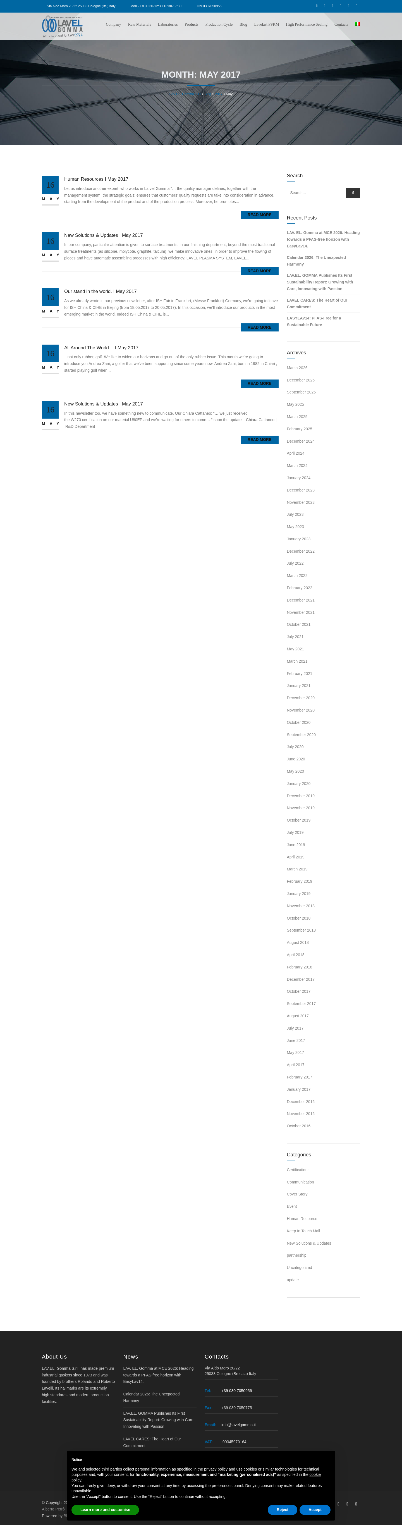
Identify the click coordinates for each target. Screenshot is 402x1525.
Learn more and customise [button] (105, 1509)
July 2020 (295, 746)
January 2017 (299, 1089)
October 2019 (299, 820)
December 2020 (301, 698)
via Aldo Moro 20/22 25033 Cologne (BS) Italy (81, 6)
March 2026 (297, 368)
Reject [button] (282, 1509)
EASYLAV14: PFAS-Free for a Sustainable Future (314, 321)
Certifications (298, 1170)
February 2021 (299, 673)
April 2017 (296, 1065)
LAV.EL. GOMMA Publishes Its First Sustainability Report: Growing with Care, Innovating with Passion (320, 282)
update (293, 1280)
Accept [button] (315, 1509)
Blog (243, 24)
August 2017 (298, 1016)
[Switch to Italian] (357, 24)
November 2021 (301, 612)
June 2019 (296, 845)
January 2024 (299, 478)
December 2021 (301, 600)
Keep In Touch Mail (303, 1231)
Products (191, 24)
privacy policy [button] (216, 1469)
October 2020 (299, 722)
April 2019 (296, 857)
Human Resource (302, 1218)
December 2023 (301, 490)
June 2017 (296, 1040)
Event (292, 1206)
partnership (297, 1255)
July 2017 (295, 1028)
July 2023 (295, 514)
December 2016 (301, 1101)
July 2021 (295, 636)
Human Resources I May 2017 (96, 179)
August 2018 (298, 942)
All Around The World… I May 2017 (101, 347)
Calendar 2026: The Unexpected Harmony (316, 260)
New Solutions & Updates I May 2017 (103, 235)
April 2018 (296, 955)
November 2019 (301, 808)
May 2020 (295, 771)
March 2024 (297, 465)
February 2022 (299, 588)
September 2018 (301, 930)
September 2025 (301, 392)
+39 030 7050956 (236, 1390)
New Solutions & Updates (309, 1243)
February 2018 (299, 967)
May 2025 (295, 404)
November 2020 (301, 710)
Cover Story (297, 1194)
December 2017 (301, 979)
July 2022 (295, 563)
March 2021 (297, 661)
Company (113, 24)
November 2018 (301, 906)
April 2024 (296, 453)
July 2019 (295, 832)
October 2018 (299, 918)
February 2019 (299, 881)
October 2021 (299, 624)
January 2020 (299, 783)
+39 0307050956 (208, 6)
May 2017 (295, 1052)
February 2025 (299, 429)
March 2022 (297, 575)
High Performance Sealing (306, 24)
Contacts (341, 24)
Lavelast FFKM (266, 24)
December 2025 (301, 380)
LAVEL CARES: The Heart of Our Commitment (317, 303)
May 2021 (295, 649)
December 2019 (301, 796)
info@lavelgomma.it (238, 1425)
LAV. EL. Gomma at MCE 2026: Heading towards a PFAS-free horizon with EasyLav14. (323, 239)
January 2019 (299, 893)
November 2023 (301, 502)
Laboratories (168, 24)
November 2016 (301, 1113)
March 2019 (297, 869)
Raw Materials (139, 24)
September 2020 (301, 734)
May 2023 (295, 526)
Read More (260, 215)
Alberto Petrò (53, 1509)
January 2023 (299, 539)
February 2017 (299, 1077)
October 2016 (299, 1126)
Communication (300, 1182)
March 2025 (297, 416)
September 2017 (301, 1003)
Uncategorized (299, 1267)
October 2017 (299, 991)
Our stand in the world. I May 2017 (100, 291)
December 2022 (301, 551)
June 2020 (296, 759)
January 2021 (299, 685)
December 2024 (301, 441)
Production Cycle (219, 24)
